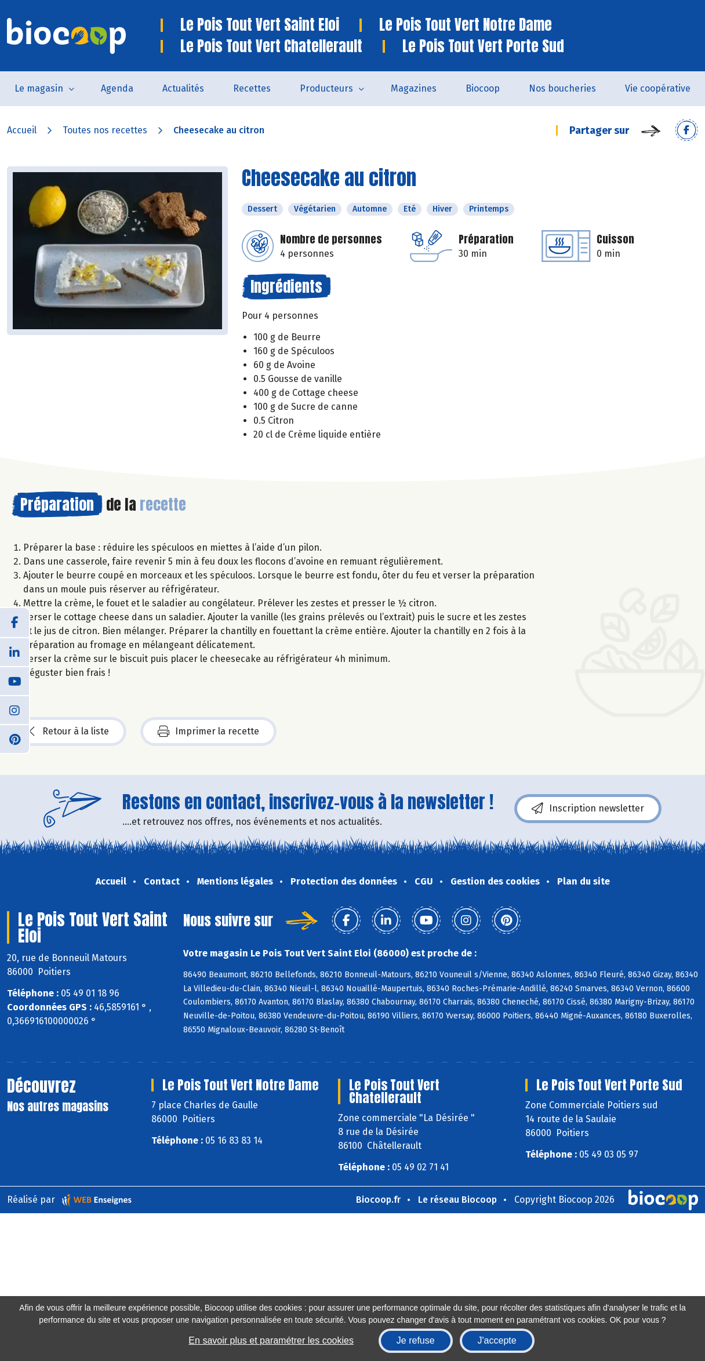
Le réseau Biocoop (457, 1199)
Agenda (117, 88)
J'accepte (497, 1340)
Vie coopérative (658, 88)
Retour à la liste (69, 731)
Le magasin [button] (38, 88)
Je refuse (416, 1340)
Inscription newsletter (588, 808)
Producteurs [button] (326, 88)
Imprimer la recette (208, 731)
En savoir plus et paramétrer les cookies (271, 1340)
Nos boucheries (562, 88)
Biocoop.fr (378, 1199)
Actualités (183, 88)
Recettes (252, 88)
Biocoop (483, 88)
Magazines (414, 88)
